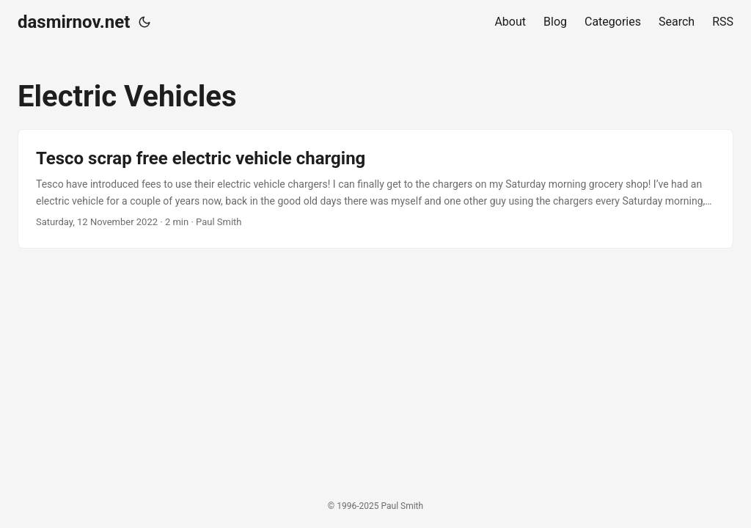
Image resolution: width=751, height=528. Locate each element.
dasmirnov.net (74, 22)
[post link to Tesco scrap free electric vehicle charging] (375, 189)
